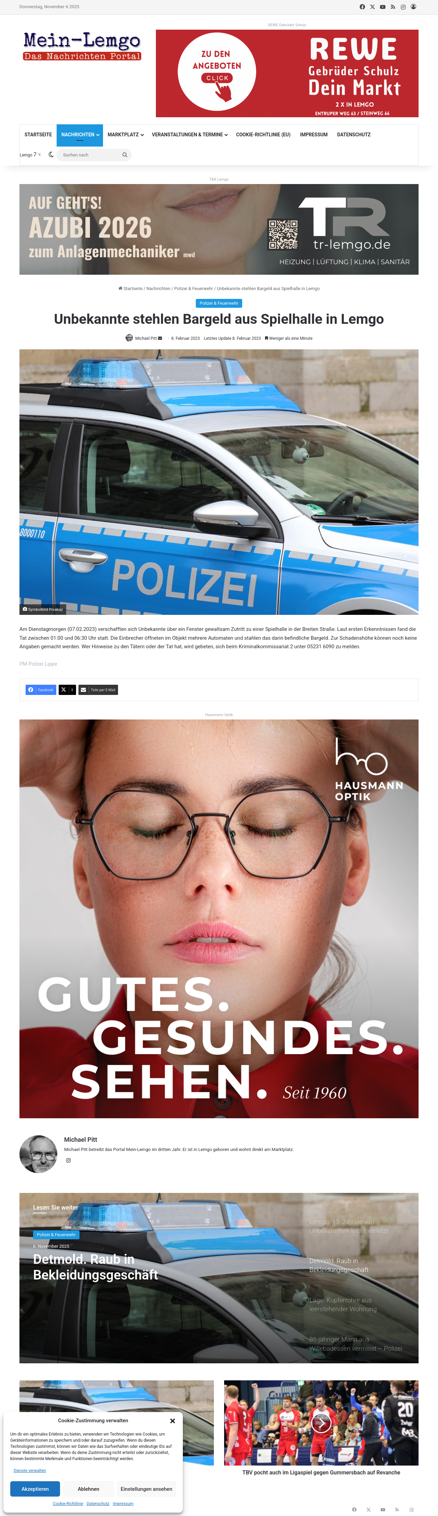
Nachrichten (77, 134)
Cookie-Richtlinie (68, 1503)
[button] (172, 1421)
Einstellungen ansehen (146, 1489)
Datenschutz (98, 1503)
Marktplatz (123, 134)
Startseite (38, 134)
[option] (219, 1276)
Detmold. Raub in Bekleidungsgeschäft (97, 1265)
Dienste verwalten (30, 1470)
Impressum (123, 1503)
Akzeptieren (35, 1489)
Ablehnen (88, 1489)
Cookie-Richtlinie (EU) (263, 134)
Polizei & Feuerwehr (193, 288)
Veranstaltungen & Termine (187, 134)
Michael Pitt (80, 1140)
